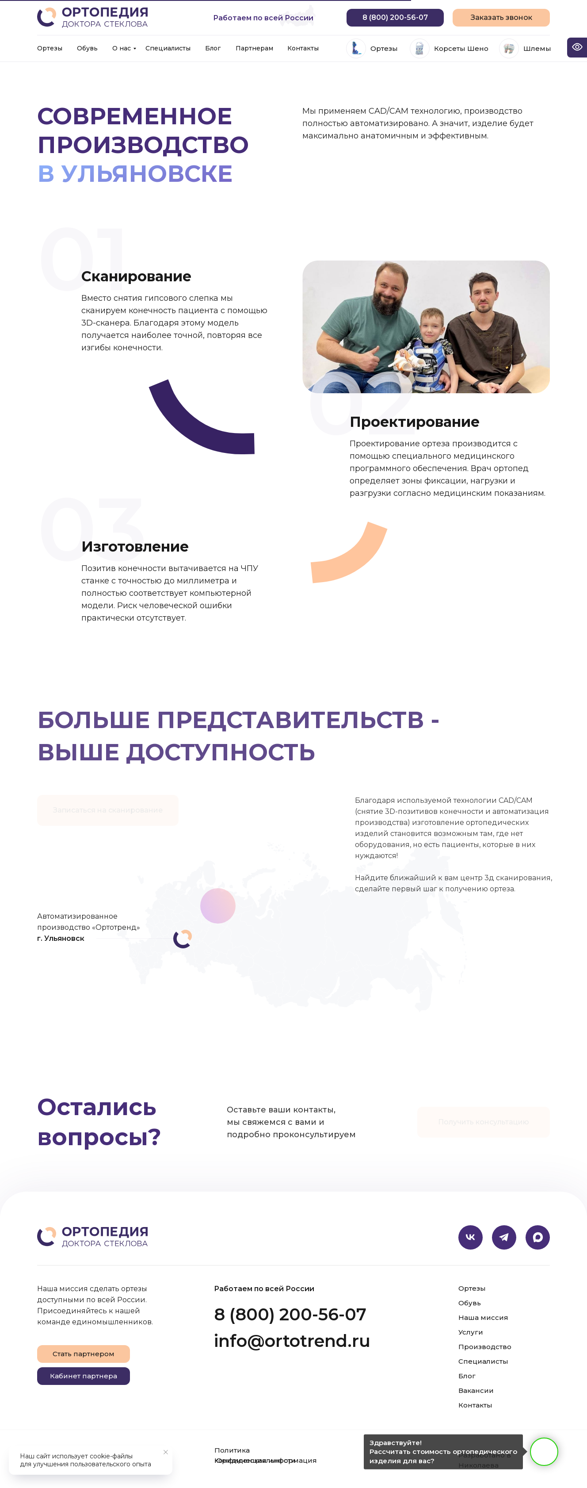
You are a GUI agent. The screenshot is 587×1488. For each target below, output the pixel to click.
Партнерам (254, 48)
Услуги (470, 1332)
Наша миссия (483, 1317)
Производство (484, 1346)
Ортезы (49, 48)
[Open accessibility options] (577, 48)
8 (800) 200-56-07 (290, 1314)
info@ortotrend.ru (292, 1341)
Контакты (303, 48)
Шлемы (537, 48)
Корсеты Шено (461, 48)
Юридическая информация (265, 1460)
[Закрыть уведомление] (165, 1452)
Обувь (87, 48)
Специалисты (168, 48)
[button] (501, 18)
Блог (213, 48)
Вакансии (476, 1390)
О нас (121, 48)
